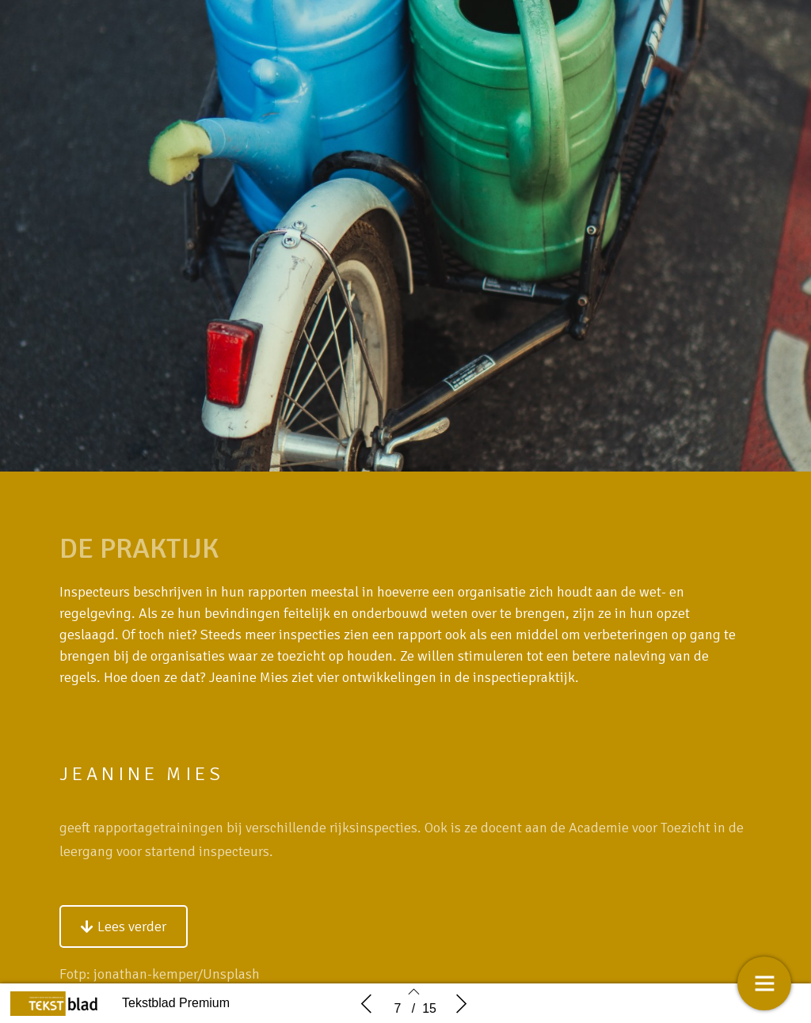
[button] (123, 943)
